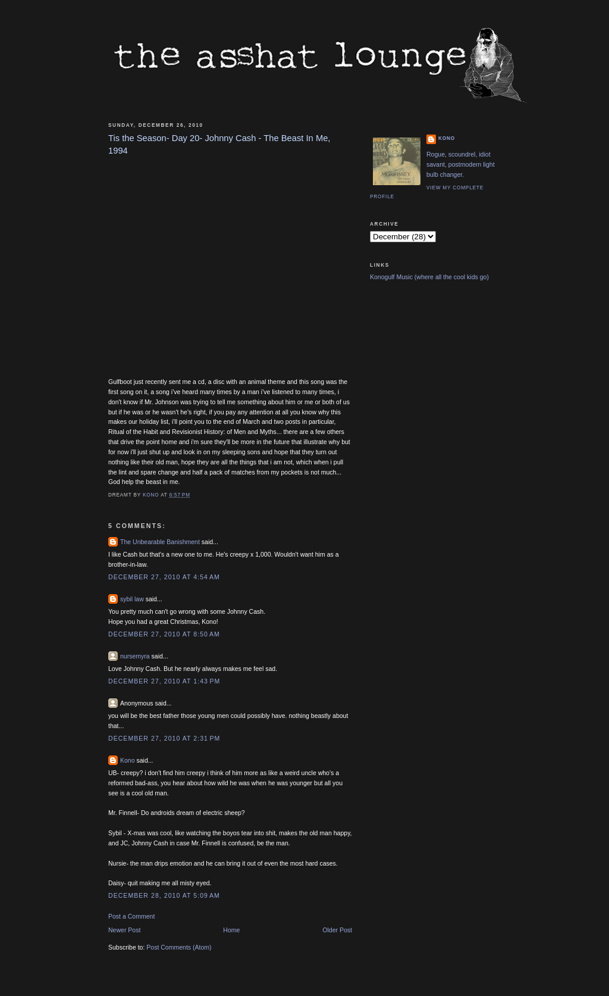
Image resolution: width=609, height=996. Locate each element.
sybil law (132, 598)
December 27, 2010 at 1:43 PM (164, 681)
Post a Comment (131, 916)
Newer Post (124, 929)
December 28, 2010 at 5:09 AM (164, 895)
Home (231, 929)
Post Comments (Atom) (178, 947)
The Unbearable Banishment (160, 541)
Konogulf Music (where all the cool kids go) (429, 276)
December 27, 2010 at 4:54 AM (164, 576)
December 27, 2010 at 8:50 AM (164, 634)
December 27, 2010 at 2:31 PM (164, 738)
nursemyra (135, 656)
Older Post (337, 929)
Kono (127, 760)
